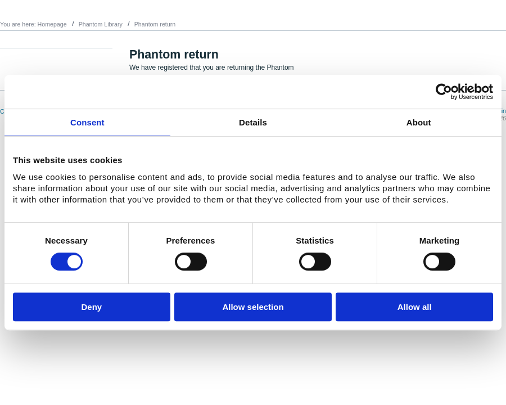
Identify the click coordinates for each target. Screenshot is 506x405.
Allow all (414, 307)
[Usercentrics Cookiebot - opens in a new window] (444, 91)
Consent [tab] (87, 122)
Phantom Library (101, 24)
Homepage (52, 24)
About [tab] (418, 122)
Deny (91, 307)
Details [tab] (253, 122)
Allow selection (252, 307)
